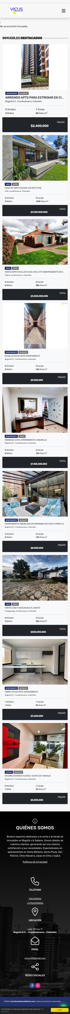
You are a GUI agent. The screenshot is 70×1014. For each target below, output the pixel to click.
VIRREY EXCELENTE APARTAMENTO (21, 692)
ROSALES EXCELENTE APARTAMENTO (22, 356)
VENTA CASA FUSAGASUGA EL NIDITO (22, 608)
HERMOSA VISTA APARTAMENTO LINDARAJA (26, 440)
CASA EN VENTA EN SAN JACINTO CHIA (23, 188)
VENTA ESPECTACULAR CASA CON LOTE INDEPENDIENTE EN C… (35, 272)
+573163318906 (35, 903)
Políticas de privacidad (35, 862)
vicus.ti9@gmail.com (35, 958)
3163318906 (35, 898)
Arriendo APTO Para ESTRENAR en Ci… (34, 97)
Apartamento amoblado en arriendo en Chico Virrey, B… (35, 524)
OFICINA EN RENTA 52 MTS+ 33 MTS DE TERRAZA (28, 776)
